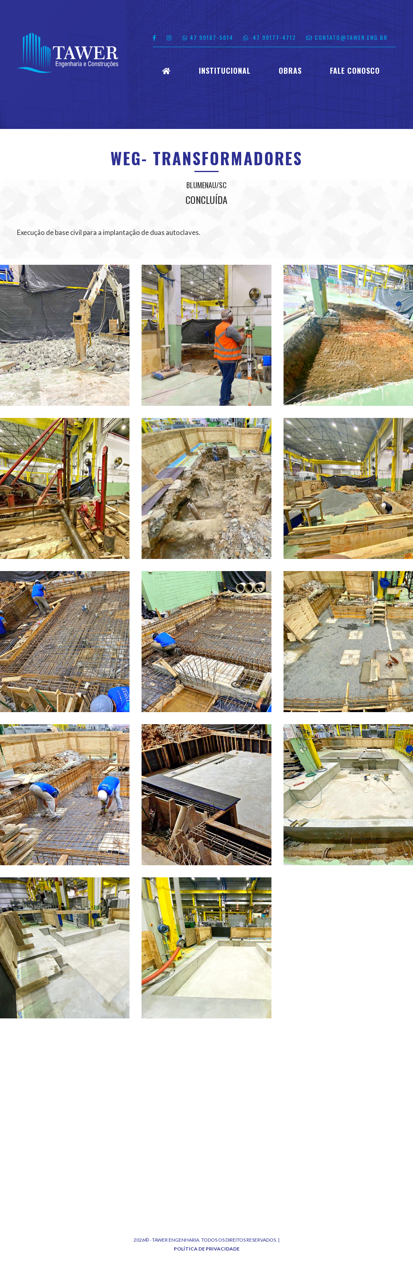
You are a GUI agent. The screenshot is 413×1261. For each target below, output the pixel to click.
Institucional (224, 71)
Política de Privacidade (207, 1249)
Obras (290, 71)
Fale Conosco (355, 71)
